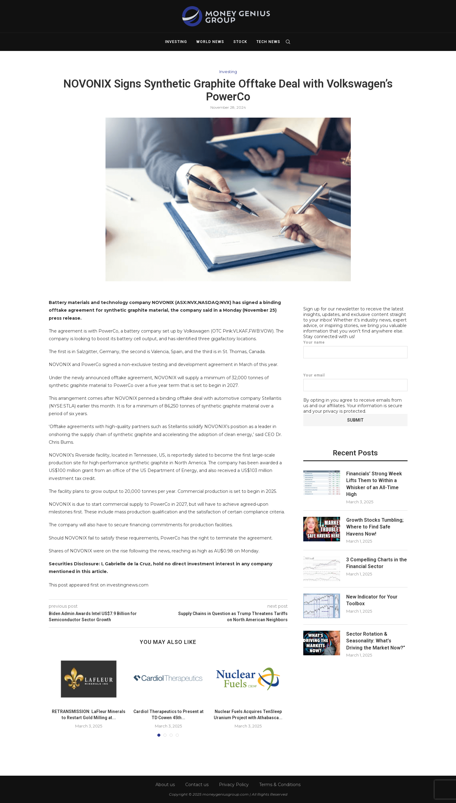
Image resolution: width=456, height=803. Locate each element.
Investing (176, 42)
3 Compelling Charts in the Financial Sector (376, 562)
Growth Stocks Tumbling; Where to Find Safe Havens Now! (375, 526)
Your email (355, 382)
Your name (355, 349)
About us (165, 784)
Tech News (268, 42)
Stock (240, 42)
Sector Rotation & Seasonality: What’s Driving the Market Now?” (375, 640)
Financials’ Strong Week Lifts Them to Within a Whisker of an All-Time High (374, 483)
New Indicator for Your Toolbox (371, 600)
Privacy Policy (234, 784)
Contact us (197, 784)
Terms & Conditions (280, 784)
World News (210, 42)
